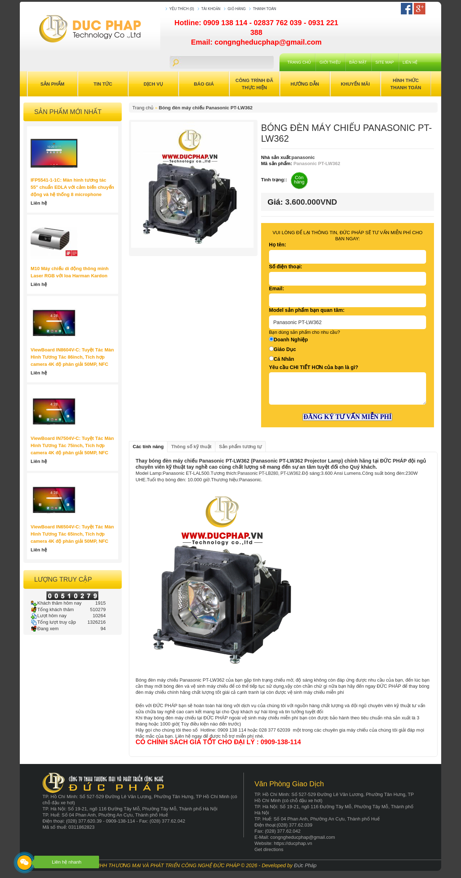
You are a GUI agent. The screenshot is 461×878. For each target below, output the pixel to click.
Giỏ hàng (237, 9)
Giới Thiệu (329, 62)
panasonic (303, 157)
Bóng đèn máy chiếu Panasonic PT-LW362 (206, 107)
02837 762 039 (279, 23)
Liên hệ (410, 62)
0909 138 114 (226, 23)
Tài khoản (210, 9)
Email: (276, 288)
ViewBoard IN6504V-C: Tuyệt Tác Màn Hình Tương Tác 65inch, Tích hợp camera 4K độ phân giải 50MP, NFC (72, 534)
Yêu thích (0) (181, 9)
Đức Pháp (305, 865)
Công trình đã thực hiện (254, 84)
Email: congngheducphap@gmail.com (256, 42)
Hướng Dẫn (305, 84)
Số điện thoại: (285, 266)
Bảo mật (358, 62)
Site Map (384, 62)
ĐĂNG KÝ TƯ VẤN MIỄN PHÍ (347, 416)
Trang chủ (299, 62)
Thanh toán (264, 9)
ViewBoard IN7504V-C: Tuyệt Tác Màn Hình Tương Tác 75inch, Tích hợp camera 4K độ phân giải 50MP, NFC (72, 445)
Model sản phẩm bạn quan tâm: (307, 310)
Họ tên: (277, 244)
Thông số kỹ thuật (191, 446)
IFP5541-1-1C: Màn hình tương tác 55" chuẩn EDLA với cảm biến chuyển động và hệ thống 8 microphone (72, 187)
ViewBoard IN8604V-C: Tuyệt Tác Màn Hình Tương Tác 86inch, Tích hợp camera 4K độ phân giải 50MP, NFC (72, 357)
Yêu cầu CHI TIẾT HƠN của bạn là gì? (313, 367)
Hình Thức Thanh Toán (405, 84)
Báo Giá (204, 84)
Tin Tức (103, 84)
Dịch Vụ (153, 84)
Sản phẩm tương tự (240, 446)
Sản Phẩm (52, 84)
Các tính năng (148, 446)
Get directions (269, 849)
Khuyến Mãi (355, 84)
